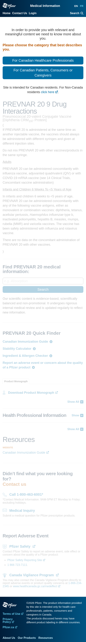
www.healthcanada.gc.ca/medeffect (35, 586)
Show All (73, 401)
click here (47, 92)
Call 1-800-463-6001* (26, 494)
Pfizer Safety (20, 546)
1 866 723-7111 (17, 564)
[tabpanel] (43, 407)
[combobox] (43, 285)
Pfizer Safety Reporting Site (24, 560)
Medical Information (45, 6)
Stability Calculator (17, 348)
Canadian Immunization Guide (25, 341)
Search (43, 289)
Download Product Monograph (31, 392)
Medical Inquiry (22, 510)
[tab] (16, 381)
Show (75, 415)
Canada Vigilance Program (32, 575)
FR (81, 6)
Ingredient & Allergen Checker (25, 355)
